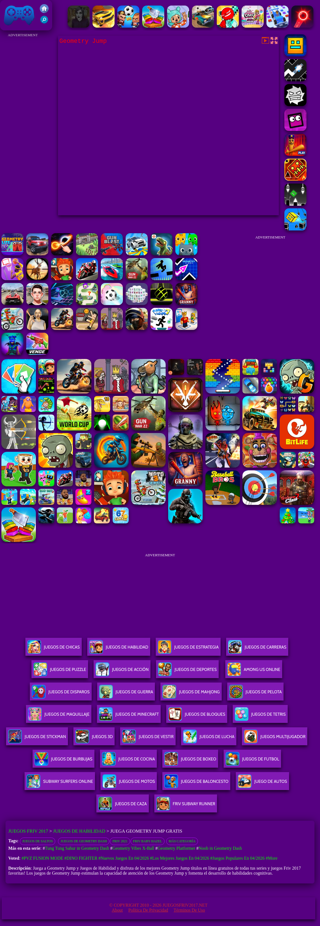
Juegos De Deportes (187, 671)
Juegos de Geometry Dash (83, 841)
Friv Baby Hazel (147, 841)
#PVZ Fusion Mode (42, 858)
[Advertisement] (23, 121)
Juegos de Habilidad (79, 831)
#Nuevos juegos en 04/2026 (124, 858)
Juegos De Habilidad (118, 649)
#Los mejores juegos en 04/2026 (179, 858)
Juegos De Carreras (257, 649)
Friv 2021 (119, 841)
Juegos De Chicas (53, 649)
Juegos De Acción (122, 671)
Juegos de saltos (37, 841)
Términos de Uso (189, 910)
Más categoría (182, 841)
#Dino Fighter (80, 858)
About (117, 910)
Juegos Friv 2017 (19, 15)
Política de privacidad (148, 910)
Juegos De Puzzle (59, 671)
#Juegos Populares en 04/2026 (237, 858)
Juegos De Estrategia (188, 649)
